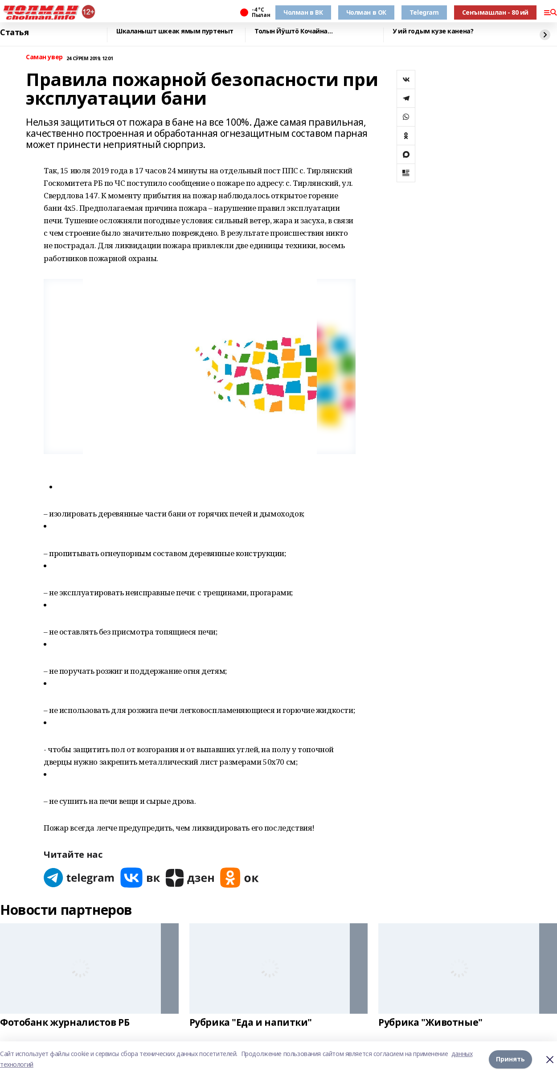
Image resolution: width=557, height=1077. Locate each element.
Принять (510, 1059)
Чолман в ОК (366, 12)
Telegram (424, 12)
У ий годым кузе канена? (433, 31)
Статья (14, 32)
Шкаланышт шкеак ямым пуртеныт (174, 31)
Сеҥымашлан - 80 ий (495, 12)
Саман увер (44, 57)
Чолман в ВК (303, 12)
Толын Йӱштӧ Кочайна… (293, 31)
